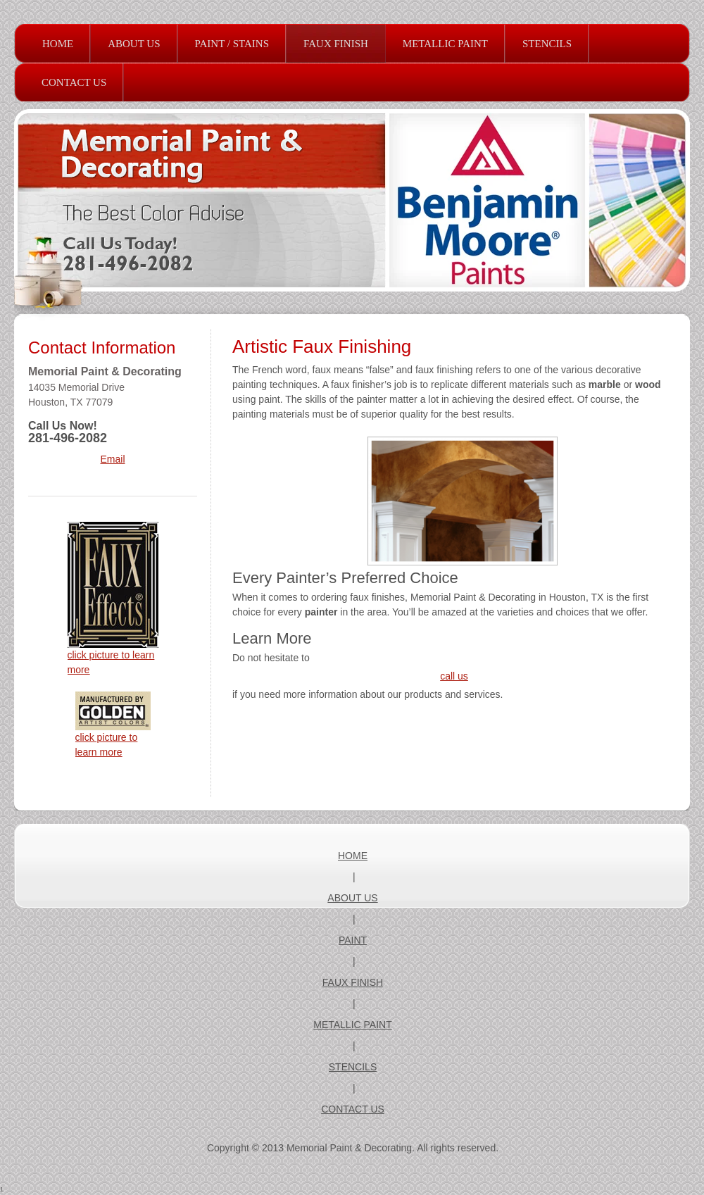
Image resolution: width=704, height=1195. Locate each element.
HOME (352, 855)
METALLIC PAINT (352, 1024)
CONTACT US (352, 1109)
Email (112, 459)
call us (454, 676)
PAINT (353, 940)
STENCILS (353, 1066)
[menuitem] (57, 44)
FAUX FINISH (352, 982)
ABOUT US (352, 897)
